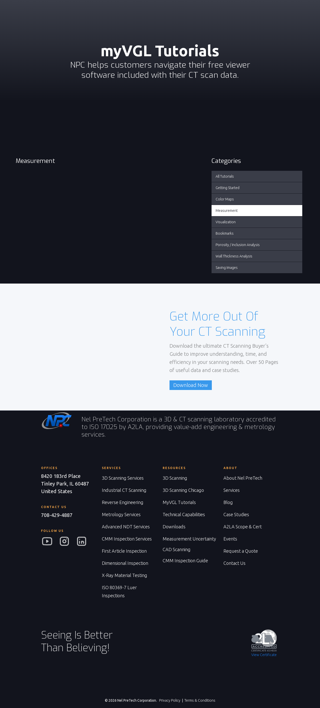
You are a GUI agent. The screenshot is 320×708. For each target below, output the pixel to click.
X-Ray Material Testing (124, 575)
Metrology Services (121, 514)
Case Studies (236, 514)
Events (230, 538)
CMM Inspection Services (127, 538)
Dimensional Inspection (125, 563)
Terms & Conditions (199, 700)
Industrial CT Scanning (124, 490)
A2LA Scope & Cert (242, 526)
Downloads (174, 526)
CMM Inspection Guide (185, 560)
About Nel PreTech (242, 477)
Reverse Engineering (122, 502)
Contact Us (234, 563)
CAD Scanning (177, 549)
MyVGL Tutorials (179, 502)
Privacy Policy (169, 700)
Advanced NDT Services (126, 526)
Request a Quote (240, 550)
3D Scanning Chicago (183, 490)
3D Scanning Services (123, 477)
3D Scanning (175, 477)
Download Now (190, 385)
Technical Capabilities (184, 514)
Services (231, 490)
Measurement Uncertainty (189, 538)
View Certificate (264, 655)
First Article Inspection (124, 550)
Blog (228, 502)
